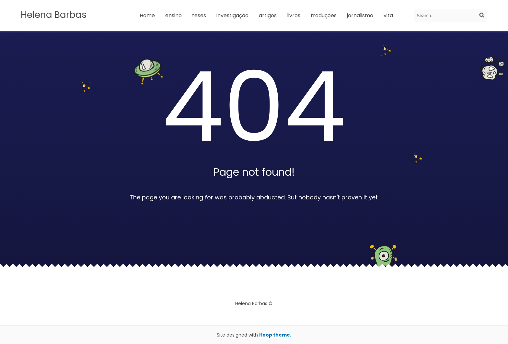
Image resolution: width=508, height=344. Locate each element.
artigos (268, 15)
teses (199, 15)
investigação (232, 15)
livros (293, 15)
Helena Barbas (54, 15)
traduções (324, 15)
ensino (173, 15)
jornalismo (360, 15)
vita (388, 15)
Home (147, 15)
